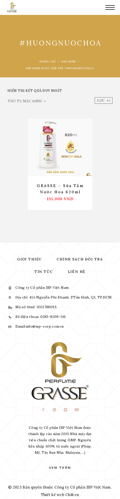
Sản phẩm (68, 61)
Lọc (103, 100)
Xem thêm (60, 467)
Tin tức (44, 271)
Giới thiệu (29, 259)
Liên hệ (77, 271)
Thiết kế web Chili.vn (60, 494)
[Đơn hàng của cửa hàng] (26, 101)
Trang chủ (47, 61)
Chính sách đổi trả (80, 259)
